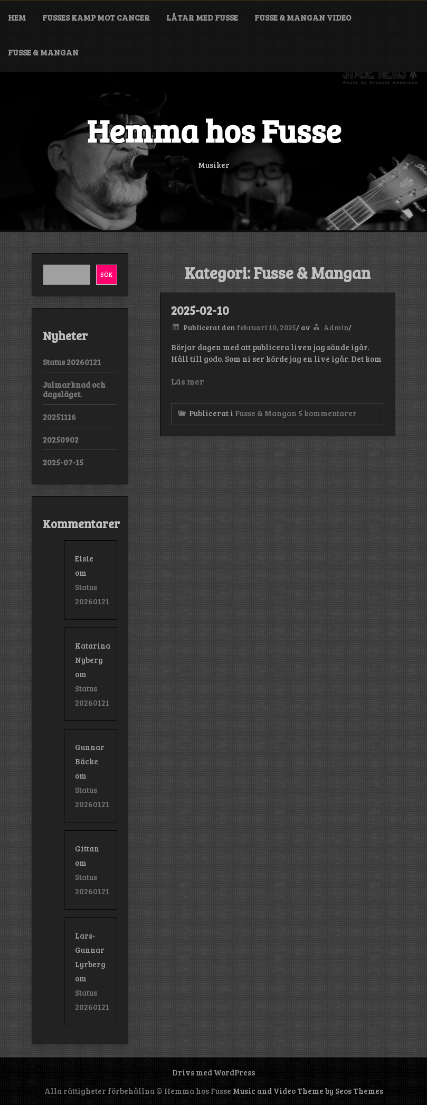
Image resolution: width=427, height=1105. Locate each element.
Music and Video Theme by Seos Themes (308, 1090)
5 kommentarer (327, 413)
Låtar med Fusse (202, 17)
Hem (17, 17)
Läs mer (187, 381)
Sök (106, 274)
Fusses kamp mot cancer (96, 17)
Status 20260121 (72, 362)
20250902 (61, 439)
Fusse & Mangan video (302, 17)
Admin (336, 327)
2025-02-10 (200, 310)
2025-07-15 (63, 462)
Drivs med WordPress (213, 1072)
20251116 (59, 416)
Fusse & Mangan (43, 52)
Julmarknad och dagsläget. (74, 389)
